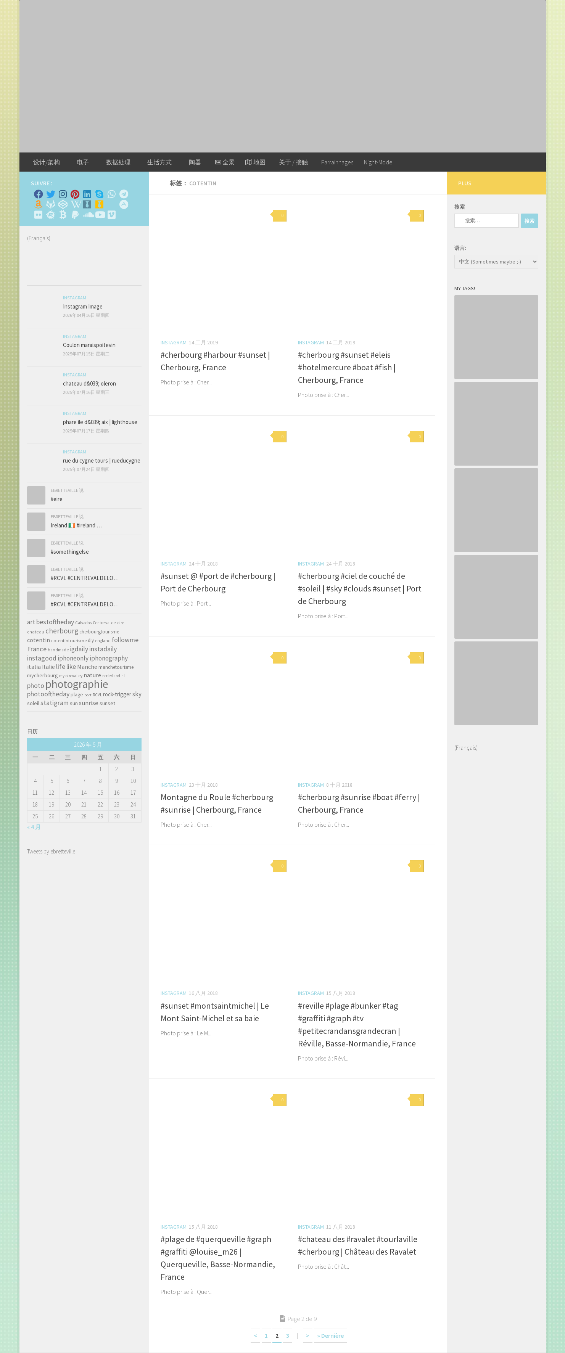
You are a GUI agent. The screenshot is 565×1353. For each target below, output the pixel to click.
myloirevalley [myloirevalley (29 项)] (70, 675)
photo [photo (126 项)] (35, 685)
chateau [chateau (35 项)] (35, 632)
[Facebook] (38, 194)
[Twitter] (50, 194)
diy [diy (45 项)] (91, 640)
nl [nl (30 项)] (123, 675)
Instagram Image (83, 306)
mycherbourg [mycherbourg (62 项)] (42, 675)
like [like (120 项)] (71, 666)
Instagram (174, 342)
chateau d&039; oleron (89, 383)
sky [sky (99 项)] (137, 694)
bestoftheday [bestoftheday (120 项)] (55, 621)
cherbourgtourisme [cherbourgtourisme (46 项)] (99, 631)
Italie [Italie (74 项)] (48, 666)
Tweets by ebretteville (51, 851)
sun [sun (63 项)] (74, 703)
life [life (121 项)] (60, 666)
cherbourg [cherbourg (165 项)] (61, 630)
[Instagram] (63, 194)
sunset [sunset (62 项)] (107, 703)
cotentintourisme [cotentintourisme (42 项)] (69, 640)
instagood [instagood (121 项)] (41, 658)
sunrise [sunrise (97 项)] (88, 703)
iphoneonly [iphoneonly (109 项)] (73, 658)
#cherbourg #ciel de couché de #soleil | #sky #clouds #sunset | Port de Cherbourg (360, 588)
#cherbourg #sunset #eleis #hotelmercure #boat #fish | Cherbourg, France (347, 367)
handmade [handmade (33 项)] (58, 649)
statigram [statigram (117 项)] (54, 703)
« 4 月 (34, 827)
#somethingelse (70, 551)
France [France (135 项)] (37, 648)
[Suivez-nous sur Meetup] (50, 214)
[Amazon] (38, 204)
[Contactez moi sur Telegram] (124, 194)
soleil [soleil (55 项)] (33, 703)
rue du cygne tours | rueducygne (101, 460)
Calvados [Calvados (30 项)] (83, 622)
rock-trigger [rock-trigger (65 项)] (117, 694)
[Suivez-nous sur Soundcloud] (87, 214)
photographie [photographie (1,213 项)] (76, 684)
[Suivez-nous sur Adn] (124, 204)
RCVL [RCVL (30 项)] (97, 694)
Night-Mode (378, 162)
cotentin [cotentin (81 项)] (38, 640)
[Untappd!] (99, 204)
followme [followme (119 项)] (125, 639)
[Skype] (99, 194)
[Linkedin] (87, 194)
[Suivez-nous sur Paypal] (75, 214)
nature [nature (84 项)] (92, 675)
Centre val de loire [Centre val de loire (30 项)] (108, 622)
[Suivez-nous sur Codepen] (63, 204)
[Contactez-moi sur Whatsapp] (111, 194)
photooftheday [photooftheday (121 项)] (48, 693)
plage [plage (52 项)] (77, 694)
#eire (57, 499)
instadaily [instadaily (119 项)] (103, 648)
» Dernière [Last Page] (330, 1335)
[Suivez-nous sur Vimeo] (111, 214)
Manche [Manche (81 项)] (87, 666)
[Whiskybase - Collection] (87, 204)
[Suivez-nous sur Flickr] (38, 214)
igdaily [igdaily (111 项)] (79, 649)
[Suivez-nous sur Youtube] (99, 214)
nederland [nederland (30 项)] (111, 675)
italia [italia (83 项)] (34, 666)
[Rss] (111, 204)
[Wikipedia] (75, 204)
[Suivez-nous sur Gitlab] (50, 204)
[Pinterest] (75, 194)
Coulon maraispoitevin (89, 345)
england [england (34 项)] (103, 640)
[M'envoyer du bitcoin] (63, 214)
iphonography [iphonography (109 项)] (109, 658)
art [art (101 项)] (31, 622)
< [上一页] (255, 1335)
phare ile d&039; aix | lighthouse (100, 422)
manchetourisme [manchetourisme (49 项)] (116, 667)
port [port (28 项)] (88, 695)
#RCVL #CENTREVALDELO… (85, 578)
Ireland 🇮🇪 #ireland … (76, 525)
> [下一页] (307, 1335)
